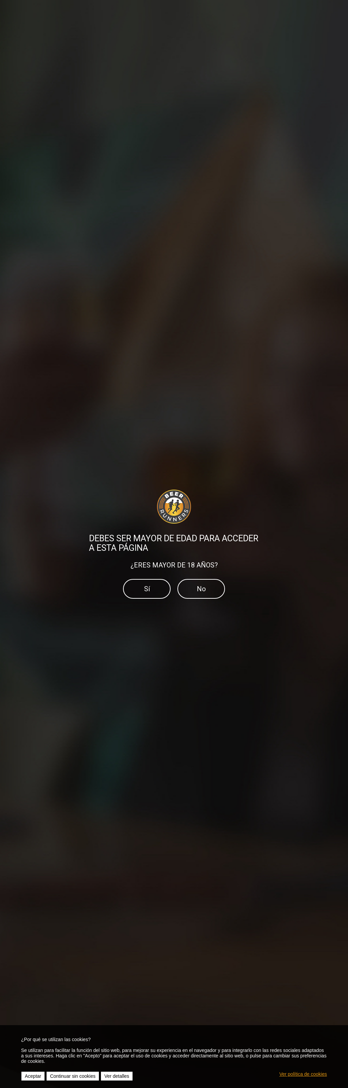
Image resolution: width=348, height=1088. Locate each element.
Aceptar (33, 1076)
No (201, 589)
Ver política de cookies (303, 1074)
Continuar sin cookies (72, 1076)
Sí (147, 589)
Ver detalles (116, 1076)
